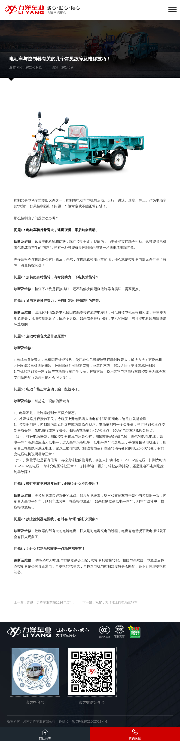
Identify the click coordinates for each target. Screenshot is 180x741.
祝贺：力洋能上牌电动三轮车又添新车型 (124, 602)
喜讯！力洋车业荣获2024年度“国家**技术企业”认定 (63, 602)
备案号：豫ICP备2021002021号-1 (83, 721)
